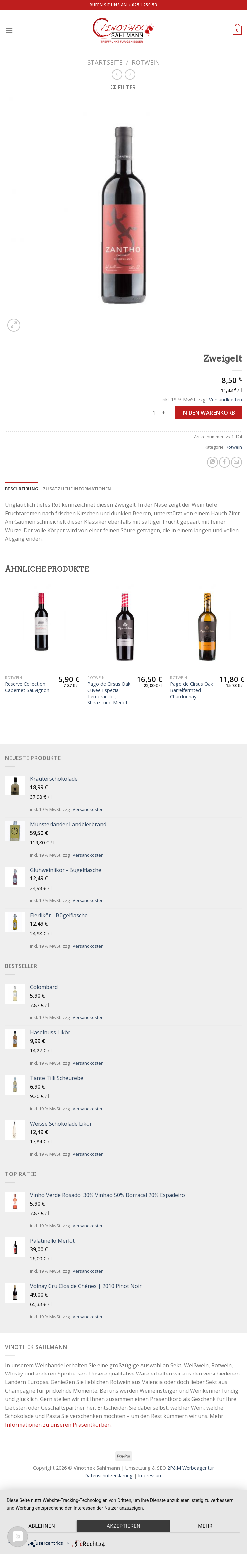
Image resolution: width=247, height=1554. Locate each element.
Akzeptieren (123, 1526)
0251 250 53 (144, 5)
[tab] (21, 488)
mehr (205, 1526)
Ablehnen (41, 1526)
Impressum (150, 1475)
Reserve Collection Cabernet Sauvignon (27, 687)
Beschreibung (21, 489)
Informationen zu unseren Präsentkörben (58, 1424)
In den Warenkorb (208, 412)
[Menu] (9, 30)
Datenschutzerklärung (108, 1475)
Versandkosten (225, 399)
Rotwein (146, 62)
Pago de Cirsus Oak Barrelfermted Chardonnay (191, 690)
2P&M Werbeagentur (190, 1468)
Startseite (104, 62)
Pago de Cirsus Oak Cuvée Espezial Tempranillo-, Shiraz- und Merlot (108, 693)
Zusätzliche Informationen (77, 489)
